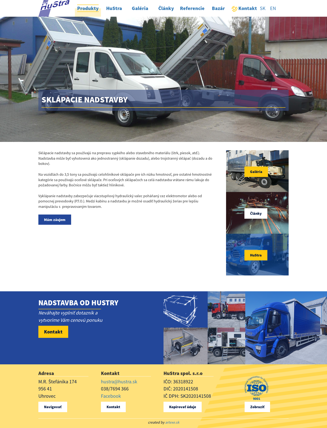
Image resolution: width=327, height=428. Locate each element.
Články (256, 213)
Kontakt (53, 331)
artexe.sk (172, 422)
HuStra (256, 255)
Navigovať (53, 406)
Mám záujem (54, 219)
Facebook (111, 396)
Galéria (256, 171)
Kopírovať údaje (182, 406)
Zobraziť (257, 406)
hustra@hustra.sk (119, 381)
